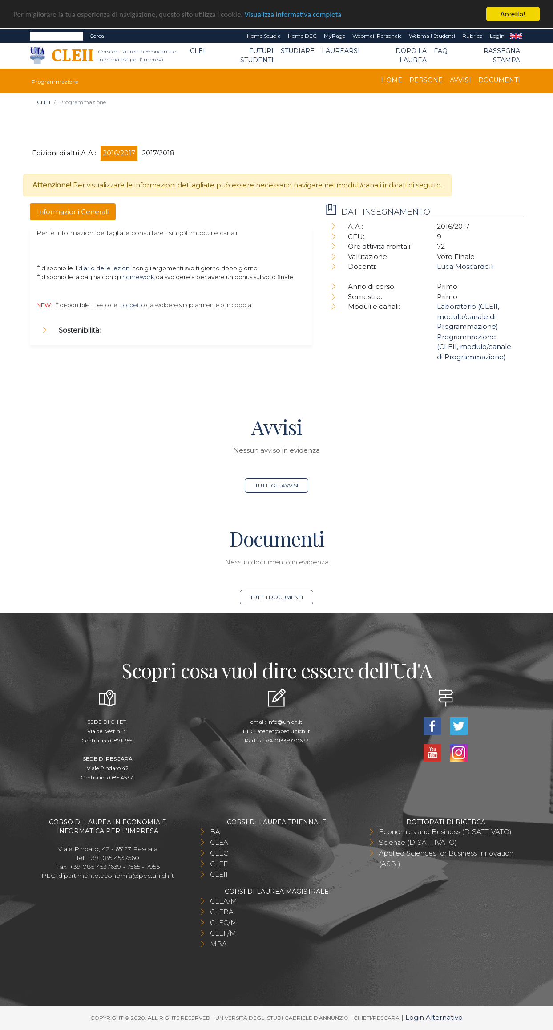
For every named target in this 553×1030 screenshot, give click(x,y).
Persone (426, 80)
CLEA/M (223, 901)
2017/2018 (158, 153)
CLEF (219, 864)
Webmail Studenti (432, 35)
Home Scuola (264, 35)
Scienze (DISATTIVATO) (418, 842)
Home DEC (302, 35)
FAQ (441, 51)
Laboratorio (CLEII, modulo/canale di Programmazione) (468, 316)
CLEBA (222, 912)
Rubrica (472, 35)
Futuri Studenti (257, 55)
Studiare (298, 51)
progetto (132, 304)
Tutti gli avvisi (276, 485)
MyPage (334, 35)
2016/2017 (119, 153)
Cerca (96, 35)
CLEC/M (223, 922)
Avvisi (460, 80)
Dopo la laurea (411, 55)
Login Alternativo (434, 1017)
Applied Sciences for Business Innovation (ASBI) (446, 858)
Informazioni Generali (73, 211)
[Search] (56, 36)
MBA (218, 944)
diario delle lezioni (104, 268)
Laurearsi (341, 51)
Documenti (499, 80)
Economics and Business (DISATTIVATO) (445, 831)
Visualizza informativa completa (293, 14)
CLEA (219, 842)
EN (516, 36)
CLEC (219, 853)
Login (497, 35)
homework (138, 276)
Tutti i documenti (276, 597)
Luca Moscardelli (465, 266)
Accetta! (513, 14)
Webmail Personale (377, 35)
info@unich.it (285, 721)
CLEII (198, 51)
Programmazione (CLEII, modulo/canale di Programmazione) (474, 346)
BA (215, 831)
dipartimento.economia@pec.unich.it (116, 876)
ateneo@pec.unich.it (283, 731)
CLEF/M (223, 933)
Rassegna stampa (502, 55)
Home (391, 80)
